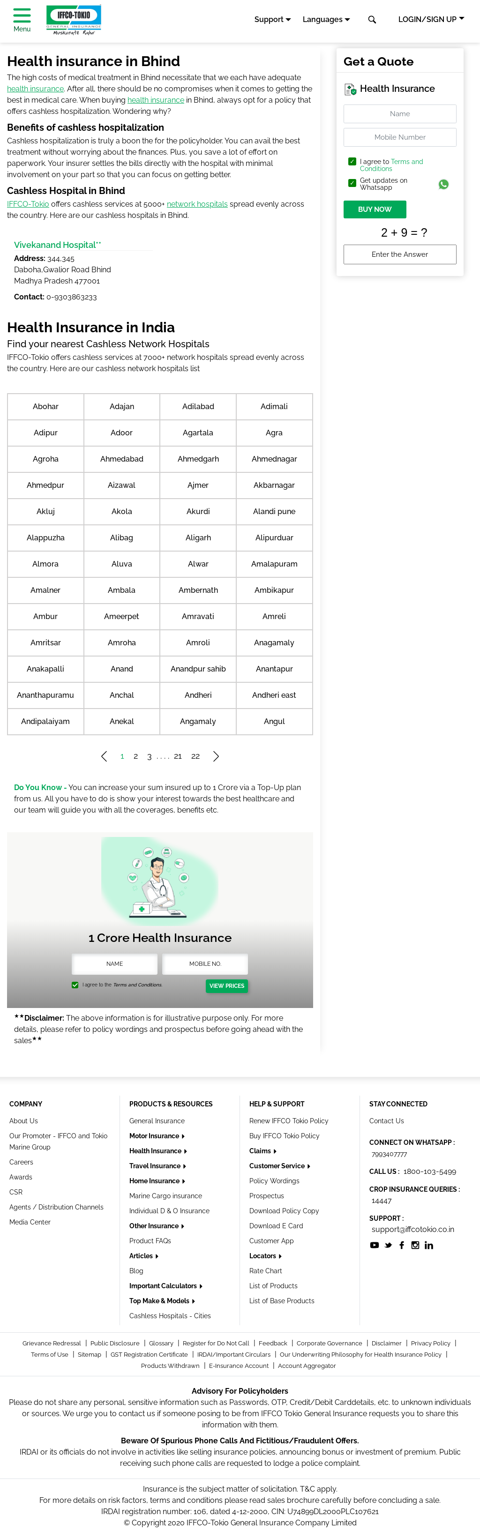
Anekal (122, 721)
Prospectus (266, 1196)
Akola (122, 511)
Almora (45, 564)
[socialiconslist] (374, 1244)
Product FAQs (150, 1241)
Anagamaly (274, 642)
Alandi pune (274, 511)
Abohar (46, 406)
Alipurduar (274, 537)
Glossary (162, 1343)
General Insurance (157, 1121)
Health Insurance (156, 1151)
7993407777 (389, 1153)
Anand (122, 668)
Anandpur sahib (198, 668)
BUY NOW (375, 209)
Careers (21, 1162)
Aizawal (121, 485)
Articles (141, 1256)
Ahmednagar (274, 459)
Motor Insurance (154, 1136)
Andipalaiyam (45, 721)
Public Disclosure (115, 1343)
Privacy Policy (431, 1343)
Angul (274, 721)
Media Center (30, 1222)
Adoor (122, 432)
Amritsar (45, 642)
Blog (136, 1271)
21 (178, 756)
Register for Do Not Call (217, 1343)
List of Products (273, 1286)
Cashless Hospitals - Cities (170, 1316)
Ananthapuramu (45, 695)
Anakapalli (45, 668)
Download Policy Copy (284, 1211)
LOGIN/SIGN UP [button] (427, 19)
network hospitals (197, 204)
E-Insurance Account (239, 1365)
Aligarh (198, 537)
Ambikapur (274, 590)
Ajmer (198, 485)
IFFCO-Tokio (28, 204)
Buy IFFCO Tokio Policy (284, 1136)
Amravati (198, 616)
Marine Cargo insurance (165, 1196)
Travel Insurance (155, 1166)
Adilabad (198, 406)
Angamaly (198, 721)
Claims (260, 1151)
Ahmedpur (45, 485)
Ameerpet (121, 616)
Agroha (46, 459)
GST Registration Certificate (150, 1354)
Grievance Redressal (52, 1343)
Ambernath (198, 590)
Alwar (198, 564)
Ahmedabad (121, 459)
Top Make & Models (160, 1301)
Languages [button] (323, 19)
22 (195, 756)
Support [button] (269, 19)
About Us (23, 1121)
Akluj (46, 511)
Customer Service (277, 1166)
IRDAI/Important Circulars (234, 1354)
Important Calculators (163, 1286)
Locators (263, 1256)
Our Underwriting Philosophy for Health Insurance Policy (361, 1354)
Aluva (122, 564)
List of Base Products (282, 1301)
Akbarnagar (274, 485)
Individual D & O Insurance (169, 1211)
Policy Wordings (274, 1181)
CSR (15, 1192)
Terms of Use (50, 1354)
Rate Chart (265, 1271)
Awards (20, 1177)
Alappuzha (46, 537)
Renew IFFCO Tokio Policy (289, 1121)
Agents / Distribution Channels (56, 1207)
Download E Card (276, 1226)
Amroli (198, 642)
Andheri (198, 695)
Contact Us (386, 1121)
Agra (274, 432)
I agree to (391, 165)
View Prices (227, 986)
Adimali (274, 406)
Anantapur (274, 668)
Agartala (198, 432)
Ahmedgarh (198, 459)
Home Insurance (155, 1181)
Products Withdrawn (171, 1365)
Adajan (122, 406)
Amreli (274, 616)
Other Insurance (154, 1226)
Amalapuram (274, 564)
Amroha (122, 642)
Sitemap (90, 1354)
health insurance (35, 88)
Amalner (45, 590)
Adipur (46, 432)
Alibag (121, 537)
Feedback (274, 1343)
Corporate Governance (330, 1343)
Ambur (45, 616)
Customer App (271, 1241)
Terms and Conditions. (137, 984)
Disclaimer (387, 1343)
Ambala (121, 590)
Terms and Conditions (391, 165)
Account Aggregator (307, 1365)
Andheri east (274, 695)
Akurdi (198, 511)
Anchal (122, 695)
